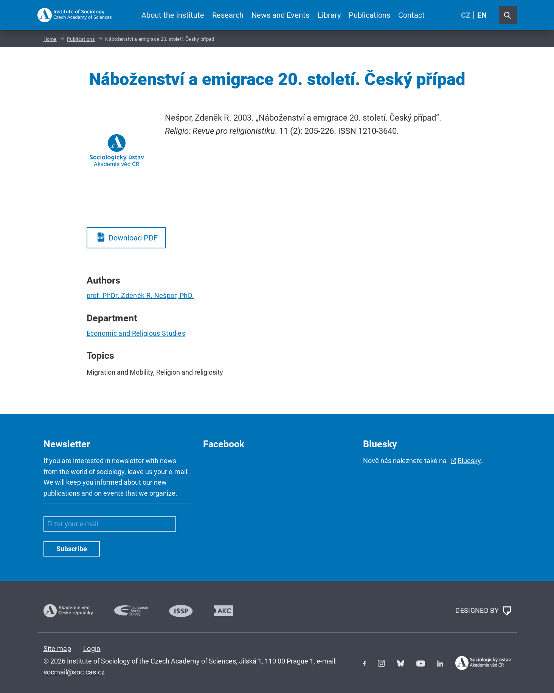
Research (228, 15)
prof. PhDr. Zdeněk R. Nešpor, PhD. (140, 295)
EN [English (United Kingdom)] (482, 15)
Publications (369, 15)
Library (329, 15)
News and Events (280, 15)
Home (50, 39)
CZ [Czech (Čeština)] (465, 15)
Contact (411, 15)
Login (92, 649)
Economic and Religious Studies (136, 333)
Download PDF (133, 237)
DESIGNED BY (483, 611)
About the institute (172, 15)
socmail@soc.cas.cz (74, 672)
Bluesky (469, 461)
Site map (57, 649)
